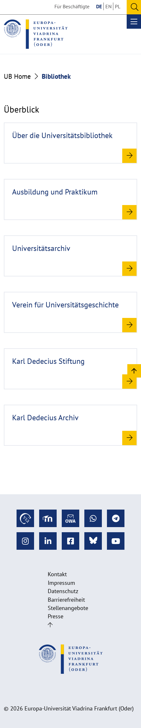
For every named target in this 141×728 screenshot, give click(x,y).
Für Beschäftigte (71, 6)
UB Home (17, 76)
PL (117, 6)
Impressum (61, 582)
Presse (55, 616)
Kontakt (57, 574)
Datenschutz (63, 591)
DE (99, 6)
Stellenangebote (68, 608)
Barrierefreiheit (66, 599)
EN (108, 6)
